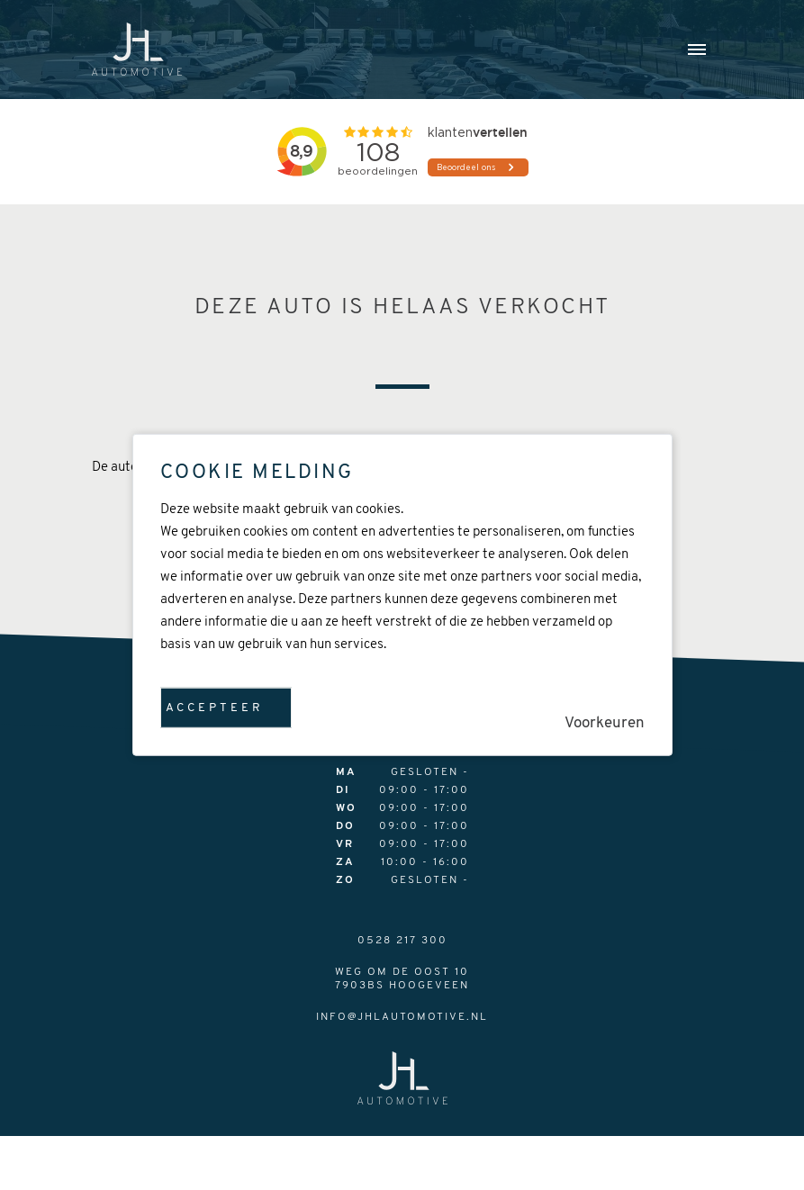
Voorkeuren (605, 723)
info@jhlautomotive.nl (402, 1017)
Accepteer (215, 708)
